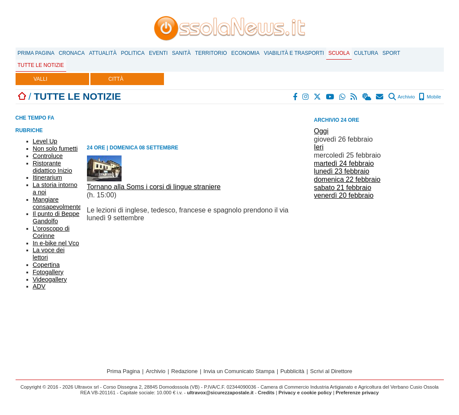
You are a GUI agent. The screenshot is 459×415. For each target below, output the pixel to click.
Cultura (366, 53)
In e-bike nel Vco (56, 243)
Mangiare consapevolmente (57, 203)
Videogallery (50, 279)
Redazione (184, 371)
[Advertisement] (379, 263)
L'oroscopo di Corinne (51, 232)
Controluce (48, 155)
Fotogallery (48, 272)
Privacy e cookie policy (305, 392)
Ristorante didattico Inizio (52, 167)
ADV (39, 286)
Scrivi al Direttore (331, 371)
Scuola (339, 53)
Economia (245, 53)
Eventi (158, 53)
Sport (391, 53)
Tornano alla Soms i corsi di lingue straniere (154, 186)
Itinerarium (47, 177)
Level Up (45, 141)
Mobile (430, 96)
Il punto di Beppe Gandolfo (56, 217)
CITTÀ (116, 79)
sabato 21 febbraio (343, 187)
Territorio (211, 53)
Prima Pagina (36, 53)
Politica (132, 53)
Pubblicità (292, 371)
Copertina (46, 264)
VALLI (41, 79)
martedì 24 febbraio (344, 163)
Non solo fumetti (55, 148)
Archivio (401, 96)
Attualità (103, 53)
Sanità (181, 53)
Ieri (319, 147)
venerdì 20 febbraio (344, 195)
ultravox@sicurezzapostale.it (220, 392)
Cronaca (72, 53)
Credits (266, 392)
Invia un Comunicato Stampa (238, 371)
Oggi (321, 131)
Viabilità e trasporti (294, 53)
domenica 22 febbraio (347, 179)
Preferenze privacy (357, 392)
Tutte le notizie (41, 65)
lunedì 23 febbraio (341, 171)
